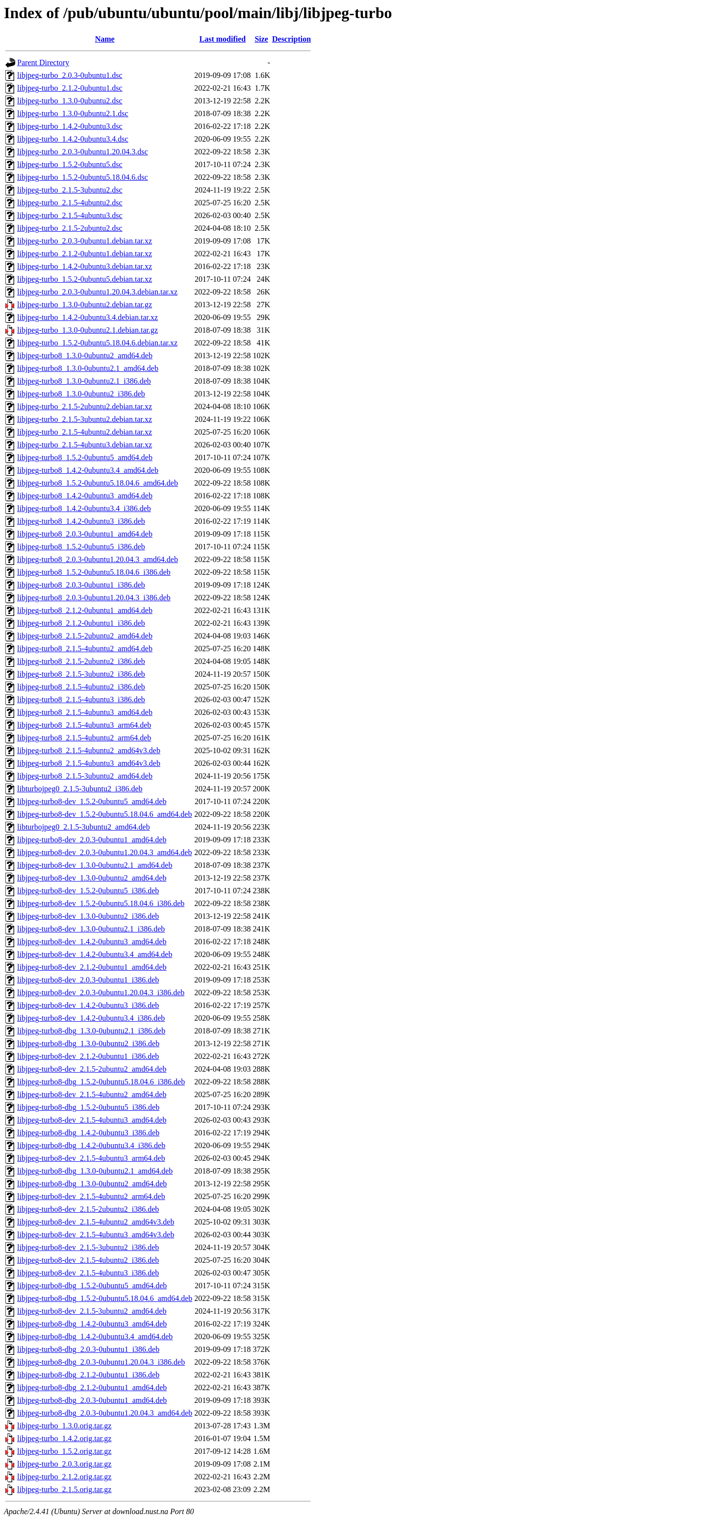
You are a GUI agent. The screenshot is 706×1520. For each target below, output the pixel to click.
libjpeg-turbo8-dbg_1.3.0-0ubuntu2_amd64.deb (92, 1183)
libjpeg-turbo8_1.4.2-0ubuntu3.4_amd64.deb (87, 470)
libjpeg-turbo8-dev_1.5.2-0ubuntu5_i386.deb (88, 890)
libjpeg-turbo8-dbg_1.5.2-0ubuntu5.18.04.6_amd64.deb (104, 1298)
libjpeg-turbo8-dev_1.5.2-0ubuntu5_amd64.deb (91, 801)
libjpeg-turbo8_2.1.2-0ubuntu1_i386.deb (81, 623)
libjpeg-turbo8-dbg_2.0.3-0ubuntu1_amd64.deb (92, 1400)
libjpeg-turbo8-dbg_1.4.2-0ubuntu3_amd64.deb (92, 1324)
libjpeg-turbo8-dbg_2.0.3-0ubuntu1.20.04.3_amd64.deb (104, 1413)
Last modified (223, 39)
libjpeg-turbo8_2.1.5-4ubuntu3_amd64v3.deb (88, 763)
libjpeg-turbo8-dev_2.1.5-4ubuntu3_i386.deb (88, 1273)
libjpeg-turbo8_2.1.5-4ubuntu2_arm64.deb (84, 738)
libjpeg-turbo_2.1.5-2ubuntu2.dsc (70, 228)
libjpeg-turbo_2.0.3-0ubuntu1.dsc (70, 75)
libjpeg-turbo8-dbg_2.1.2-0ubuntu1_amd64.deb (92, 1387)
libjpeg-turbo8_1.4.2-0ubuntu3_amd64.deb (84, 495)
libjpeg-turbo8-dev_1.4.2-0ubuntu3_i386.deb (88, 1005)
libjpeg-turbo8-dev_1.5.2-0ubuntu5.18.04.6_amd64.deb (104, 814)
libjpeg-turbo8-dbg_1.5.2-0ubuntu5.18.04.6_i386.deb (101, 1082)
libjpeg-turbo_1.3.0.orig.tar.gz (64, 1426)
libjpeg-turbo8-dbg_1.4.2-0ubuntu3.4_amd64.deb (95, 1336)
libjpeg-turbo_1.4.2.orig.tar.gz (64, 1438)
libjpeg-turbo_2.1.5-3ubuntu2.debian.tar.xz (84, 419)
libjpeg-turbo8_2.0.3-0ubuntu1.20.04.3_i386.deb (94, 597)
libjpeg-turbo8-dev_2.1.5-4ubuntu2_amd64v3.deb (95, 1222)
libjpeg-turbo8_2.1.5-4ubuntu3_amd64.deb (84, 712)
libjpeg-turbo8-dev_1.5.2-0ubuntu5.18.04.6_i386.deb (100, 903)
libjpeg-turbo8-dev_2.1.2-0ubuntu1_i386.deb (88, 1056)
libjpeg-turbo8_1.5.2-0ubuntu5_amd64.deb (84, 457)
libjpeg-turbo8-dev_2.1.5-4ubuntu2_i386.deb (88, 1260)
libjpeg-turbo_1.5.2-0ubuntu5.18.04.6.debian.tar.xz (97, 343)
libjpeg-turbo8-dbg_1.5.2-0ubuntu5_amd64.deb (92, 1285)
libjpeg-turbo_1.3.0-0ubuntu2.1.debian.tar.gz (87, 330)
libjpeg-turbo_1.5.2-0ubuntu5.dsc (70, 164)
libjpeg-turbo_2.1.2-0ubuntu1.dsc (70, 88)
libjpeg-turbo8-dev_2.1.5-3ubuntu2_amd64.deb (91, 1311)
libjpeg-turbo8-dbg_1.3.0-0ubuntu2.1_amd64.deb (95, 1171)
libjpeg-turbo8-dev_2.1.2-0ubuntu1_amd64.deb (91, 967)
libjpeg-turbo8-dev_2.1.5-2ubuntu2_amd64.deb (91, 1069)
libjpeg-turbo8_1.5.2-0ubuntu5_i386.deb (81, 546)
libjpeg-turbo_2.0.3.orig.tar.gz (64, 1464)
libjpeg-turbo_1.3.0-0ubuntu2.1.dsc (72, 113)
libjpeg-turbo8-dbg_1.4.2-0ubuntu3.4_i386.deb (91, 1145)
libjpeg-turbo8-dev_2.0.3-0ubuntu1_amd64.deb (91, 839)
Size (261, 39)
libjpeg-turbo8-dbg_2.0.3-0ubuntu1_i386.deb (88, 1349)
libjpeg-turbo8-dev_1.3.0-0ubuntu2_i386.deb (88, 916)
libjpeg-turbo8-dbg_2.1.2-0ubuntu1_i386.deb (88, 1375)
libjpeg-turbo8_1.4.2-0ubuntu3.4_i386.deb (84, 508)
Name (105, 39)
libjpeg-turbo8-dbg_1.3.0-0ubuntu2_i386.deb (88, 1043)
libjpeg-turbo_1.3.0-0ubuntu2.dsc (70, 101)
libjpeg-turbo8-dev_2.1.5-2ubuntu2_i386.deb (88, 1209)
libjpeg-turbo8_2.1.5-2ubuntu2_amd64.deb (84, 636)
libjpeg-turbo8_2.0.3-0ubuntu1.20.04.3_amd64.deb (97, 559)
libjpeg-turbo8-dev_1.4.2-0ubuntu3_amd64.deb (91, 941)
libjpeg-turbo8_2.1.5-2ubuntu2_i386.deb (81, 661)
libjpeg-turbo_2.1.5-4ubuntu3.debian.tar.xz (84, 445)
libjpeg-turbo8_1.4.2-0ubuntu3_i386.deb (81, 521)
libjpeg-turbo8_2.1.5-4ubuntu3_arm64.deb (84, 725)
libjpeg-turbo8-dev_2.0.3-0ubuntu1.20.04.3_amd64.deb (104, 852)
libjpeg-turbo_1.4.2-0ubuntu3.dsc (70, 126)
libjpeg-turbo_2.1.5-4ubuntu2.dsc (70, 202)
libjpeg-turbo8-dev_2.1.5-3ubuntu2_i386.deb (88, 1247)
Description (291, 39)
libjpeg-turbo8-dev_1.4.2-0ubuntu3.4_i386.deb (91, 1018)
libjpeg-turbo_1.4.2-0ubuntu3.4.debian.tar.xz (87, 317)
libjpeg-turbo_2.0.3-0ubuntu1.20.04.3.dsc (82, 151)
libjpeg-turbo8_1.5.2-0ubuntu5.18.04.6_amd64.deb (97, 483)
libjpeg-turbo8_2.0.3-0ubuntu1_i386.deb (81, 585)
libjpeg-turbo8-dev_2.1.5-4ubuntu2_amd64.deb (91, 1094)
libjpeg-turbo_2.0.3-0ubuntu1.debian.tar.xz (84, 241)
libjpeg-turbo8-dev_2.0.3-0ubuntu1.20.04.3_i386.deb (100, 992)
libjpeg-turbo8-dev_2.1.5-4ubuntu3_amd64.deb (91, 1120)
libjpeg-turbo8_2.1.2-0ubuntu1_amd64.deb (84, 610)
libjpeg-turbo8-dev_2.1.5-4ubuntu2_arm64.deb (91, 1196)
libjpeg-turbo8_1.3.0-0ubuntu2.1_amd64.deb (87, 368)
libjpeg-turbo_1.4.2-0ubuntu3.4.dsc (72, 139)
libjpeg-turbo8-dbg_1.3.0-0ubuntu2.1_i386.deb (91, 1031)
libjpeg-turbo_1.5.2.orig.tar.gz (64, 1451)
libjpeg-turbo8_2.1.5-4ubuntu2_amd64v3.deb (88, 750)
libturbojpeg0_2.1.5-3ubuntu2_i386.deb (80, 789)
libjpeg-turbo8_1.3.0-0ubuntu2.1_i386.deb (84, 381)
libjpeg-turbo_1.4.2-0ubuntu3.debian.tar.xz (84, 266)
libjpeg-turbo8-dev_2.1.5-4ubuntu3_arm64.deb (91, 1158)
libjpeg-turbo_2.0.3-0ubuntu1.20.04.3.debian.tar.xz (97, 292)
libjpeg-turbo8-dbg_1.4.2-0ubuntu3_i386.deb (88, 1132)
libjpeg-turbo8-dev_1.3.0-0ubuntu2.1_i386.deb (91, 929)
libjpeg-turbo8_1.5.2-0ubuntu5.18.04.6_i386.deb (94, 572)
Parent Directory (43, 62)
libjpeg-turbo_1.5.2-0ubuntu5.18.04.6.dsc (82, 177)
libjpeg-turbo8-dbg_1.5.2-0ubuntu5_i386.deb (88, 1107)
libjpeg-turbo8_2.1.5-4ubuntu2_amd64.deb (84, 648)
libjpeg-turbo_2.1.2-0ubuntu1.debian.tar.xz (84, 253)
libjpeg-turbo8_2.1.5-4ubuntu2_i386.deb (81, 687)
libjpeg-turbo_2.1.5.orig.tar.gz (64, 1489)
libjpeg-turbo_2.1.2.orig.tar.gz (64, 1476)
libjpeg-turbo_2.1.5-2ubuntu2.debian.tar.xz (84, 406)
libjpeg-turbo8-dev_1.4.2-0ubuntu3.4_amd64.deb (94, 954)
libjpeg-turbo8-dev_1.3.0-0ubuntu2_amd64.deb (91, 878)
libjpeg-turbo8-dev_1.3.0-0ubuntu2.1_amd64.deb (94, 865)
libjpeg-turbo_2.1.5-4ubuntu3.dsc (70, 215)
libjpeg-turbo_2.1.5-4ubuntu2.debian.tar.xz (84, 432)
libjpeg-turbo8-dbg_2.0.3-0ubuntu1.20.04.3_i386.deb (101, 1362)
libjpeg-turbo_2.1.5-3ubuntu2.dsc (70, 190)
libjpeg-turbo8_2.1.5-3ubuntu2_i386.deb (81, 674)
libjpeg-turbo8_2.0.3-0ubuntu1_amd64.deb (84, 534)
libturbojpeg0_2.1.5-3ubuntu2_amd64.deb (83, 827)
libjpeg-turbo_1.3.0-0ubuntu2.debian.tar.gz (84, 304)
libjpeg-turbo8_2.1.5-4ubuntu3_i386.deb (81, 699)
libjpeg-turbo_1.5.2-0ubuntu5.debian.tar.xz (84, 279)
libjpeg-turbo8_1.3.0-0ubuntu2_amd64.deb (84, 355)
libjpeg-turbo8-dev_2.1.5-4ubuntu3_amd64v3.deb (95, 1234)
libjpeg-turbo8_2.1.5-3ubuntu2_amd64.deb (84, 776)
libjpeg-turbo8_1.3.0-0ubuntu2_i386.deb (81, 394)
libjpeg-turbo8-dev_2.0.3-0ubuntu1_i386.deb (88, 980)
